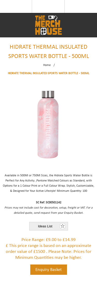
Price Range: (33, 239)
